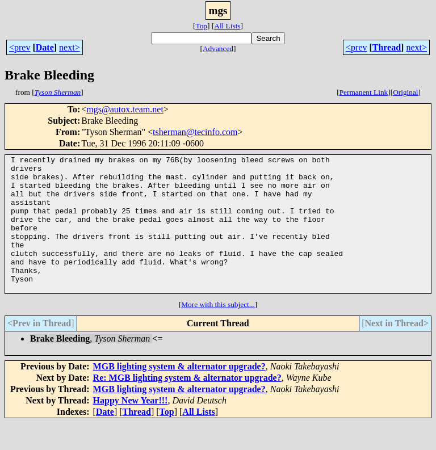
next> (69, 47)
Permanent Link (363, 92)
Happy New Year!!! (130, 427)
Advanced (218, 48)
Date (45, 47)
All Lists (227, 26)
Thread (386, 47)
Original (405, 92)
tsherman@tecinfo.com (195, 132)
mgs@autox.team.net (125, 109)
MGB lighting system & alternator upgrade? (179, 393)
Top (201, 26)
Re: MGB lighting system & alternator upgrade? (187, 405)
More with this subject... (218, 331)
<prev (19, 47)
